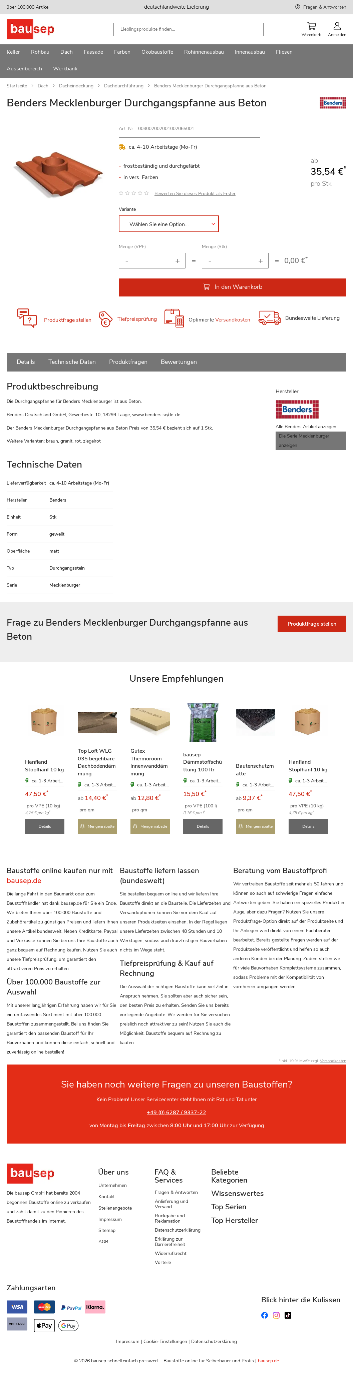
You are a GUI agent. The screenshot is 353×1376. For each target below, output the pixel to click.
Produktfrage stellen (67, 320)
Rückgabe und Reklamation (170, 1218)
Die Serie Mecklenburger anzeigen (304, 441)
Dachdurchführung (123, 86)
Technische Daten (72, 362)
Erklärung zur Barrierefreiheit (170, 1241)
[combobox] (188, 29)
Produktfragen (128, 362)
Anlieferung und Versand (171, 1204)
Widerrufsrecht (171, 1253)
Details (26, 362)
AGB (103, 1241)
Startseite (17, 86)
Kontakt (106, 1196)
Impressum (110, 1219)
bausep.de (268, 1360)
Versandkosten (232, 320)
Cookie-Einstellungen (165, 1341)
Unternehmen (112, 1185)
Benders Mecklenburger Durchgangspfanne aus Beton (210, 86)
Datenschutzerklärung (178, 1230)
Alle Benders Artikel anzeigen (306, 427)
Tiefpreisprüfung (137, 319)
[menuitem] (13, 52)
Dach (43, 86)
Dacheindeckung (76, 86)
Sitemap (106, 1230)
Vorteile (163, 1262)
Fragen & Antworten (324, 7)
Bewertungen (179, 362)
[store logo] (41, 29)
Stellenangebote (115, 1208)
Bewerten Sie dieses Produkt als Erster (195, 193)
